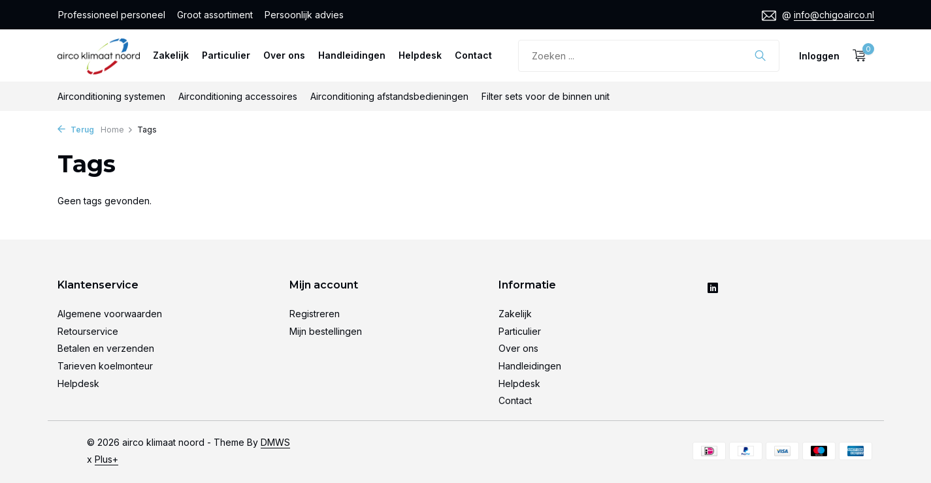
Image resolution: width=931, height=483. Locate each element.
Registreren (314, 313)
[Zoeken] (648, 56)
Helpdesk (420, 55)
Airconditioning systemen (111, 96)
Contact (473, 55)
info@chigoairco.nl (834, 14)
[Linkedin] (713, 288)
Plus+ (106, 459)
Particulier (226, 55)
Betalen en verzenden (105, 348)
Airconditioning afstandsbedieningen (389, 96)
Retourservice (87, 331)
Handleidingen (351, 55)
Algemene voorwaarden (109, 313)
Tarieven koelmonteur (105, 365)
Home (117, 129)
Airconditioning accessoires (237, 96)
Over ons (284, 55)
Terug (75, 129)
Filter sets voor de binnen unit (546, 96)
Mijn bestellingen (325, 331)
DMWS (275, 442)
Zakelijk (171, 55)
